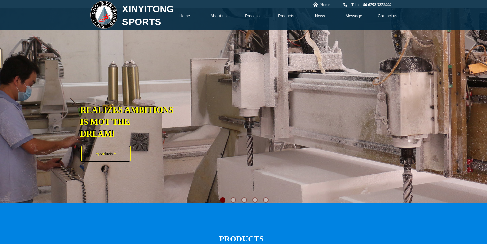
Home (184, 16)
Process (252, 16)
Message (354, 16)
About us (218, 16)
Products (286, 16)
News (320, 16)
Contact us (387, 16)
